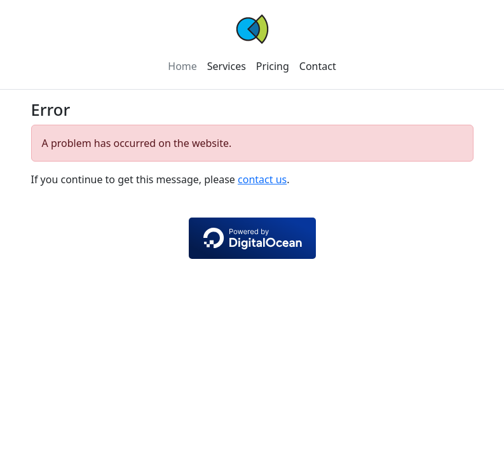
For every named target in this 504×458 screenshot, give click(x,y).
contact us (262, 179)
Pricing (272, 66)
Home (182, 66)
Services (226, 66)
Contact (317, 66)
